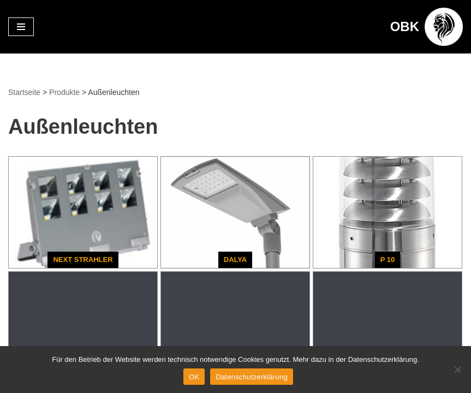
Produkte (64, 92)
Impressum (95, 291)
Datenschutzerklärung (251, 377)
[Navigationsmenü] (21, 26)
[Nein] (457, 369)
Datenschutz (34, 291)
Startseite (24, 92)
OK (194, 377)
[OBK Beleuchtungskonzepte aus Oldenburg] (426, 27)
